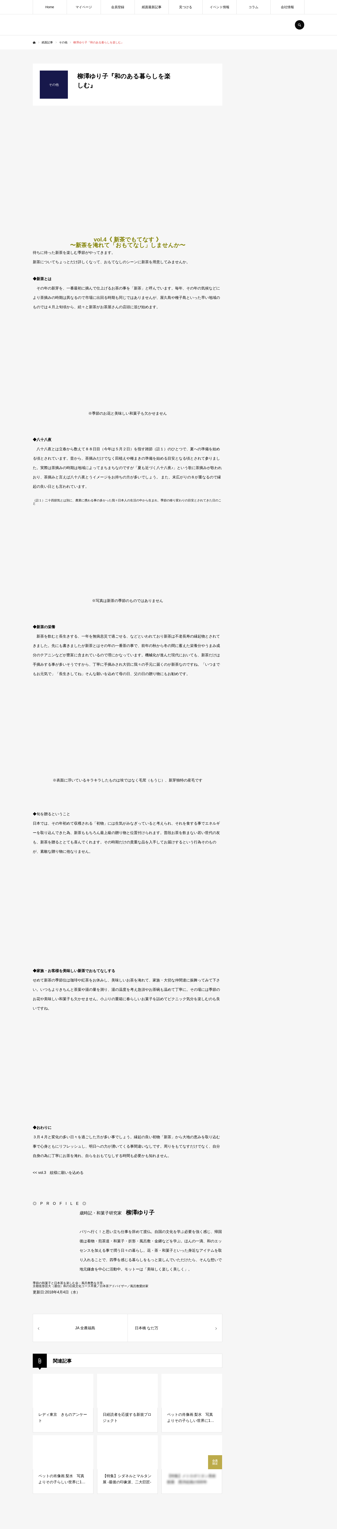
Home (49, 7)
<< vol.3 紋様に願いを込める (58, 1173)
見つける (185, 7)
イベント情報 (219, 7)
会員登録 (117, 7)
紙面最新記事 (151, 7)
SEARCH (299, 25)
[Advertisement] (269, 430)
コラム (253, 7)
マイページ (84, 7)
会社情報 (287, 7)
